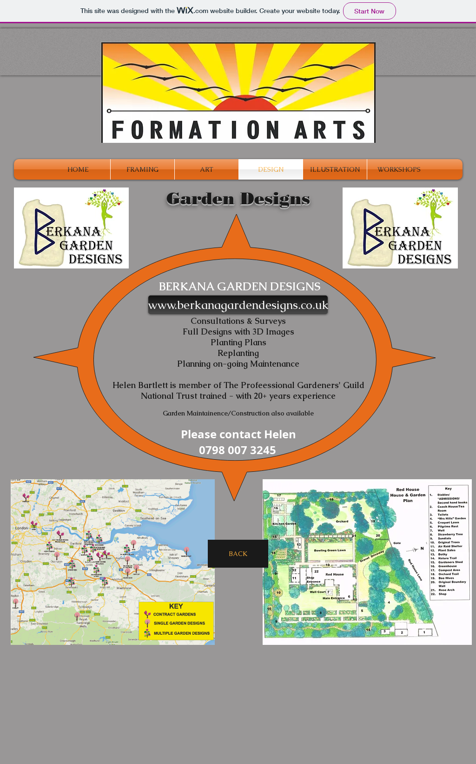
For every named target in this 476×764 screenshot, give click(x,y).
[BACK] (238, 554)
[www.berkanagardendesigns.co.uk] (238, 304)
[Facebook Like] (368, 704)
